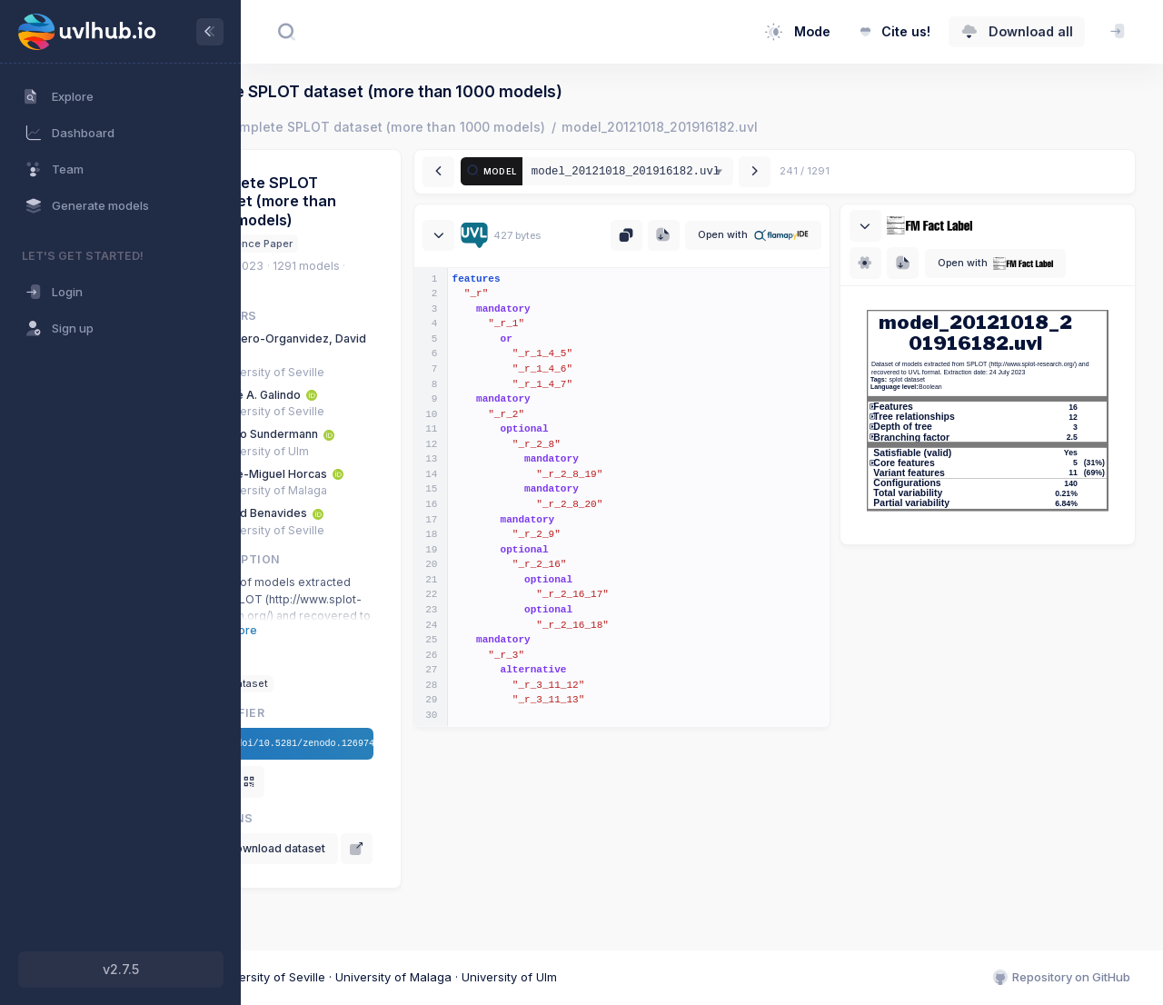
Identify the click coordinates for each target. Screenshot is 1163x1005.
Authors (325, 316)
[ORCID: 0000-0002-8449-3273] (418, 513)
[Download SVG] (934, 263)
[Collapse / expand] (514, 236)
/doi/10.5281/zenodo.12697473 (390, 744)
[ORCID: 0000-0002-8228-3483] (358, 355)
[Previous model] (514, 172)
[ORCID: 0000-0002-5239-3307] (428, 434)
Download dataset (366, 848)
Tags (312, 660)
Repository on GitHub (1060, 979)
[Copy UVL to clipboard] (657, 236)
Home (286, 126)
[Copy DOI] (311, 782)
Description (337, 559)
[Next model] (830, 172)
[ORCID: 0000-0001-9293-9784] (411, 395)
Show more (326, 630)
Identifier (329, 713)
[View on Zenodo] (311, 884)
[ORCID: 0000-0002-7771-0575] (437, 474)
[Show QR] (349, 782)
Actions (324, 818)
